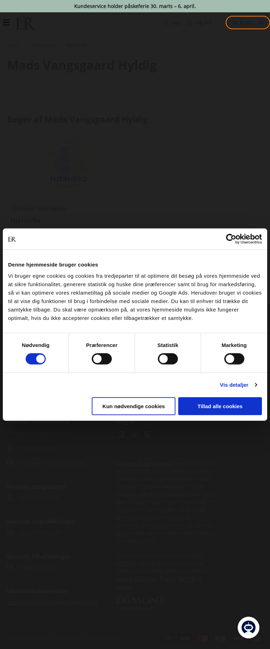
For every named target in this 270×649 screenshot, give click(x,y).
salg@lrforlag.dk (40, 532)
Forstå (186, 579)
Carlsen (126, 563)
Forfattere (43, 45)
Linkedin (147, 434)
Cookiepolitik (67, 636)
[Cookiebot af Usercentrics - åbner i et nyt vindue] (231, 239)
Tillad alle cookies (220, 406)
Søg (175, 22)
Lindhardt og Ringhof (144, 463)
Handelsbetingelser (28, 636)
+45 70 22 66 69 (39, 447)
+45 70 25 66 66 (39, 498)
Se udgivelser (69, 203)
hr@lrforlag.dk (38, 567)
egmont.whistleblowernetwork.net (52, 602)
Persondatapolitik (104, 636)
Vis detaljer (234, 385)
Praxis (168, 579)
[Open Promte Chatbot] (248, 627)
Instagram (134, 434)
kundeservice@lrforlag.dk (52, 463)
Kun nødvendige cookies (133, 406)
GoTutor (146, 579)
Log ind (203, 22)
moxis (124, 586)
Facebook (121, 434)
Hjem (13, 45)
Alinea (124, 579)
